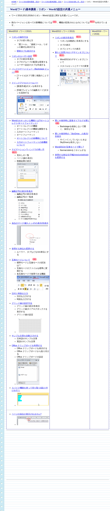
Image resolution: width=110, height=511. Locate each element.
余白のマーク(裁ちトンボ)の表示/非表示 (30, 223)
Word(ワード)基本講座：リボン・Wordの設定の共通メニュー (45, 9)
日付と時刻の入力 (20, 293)
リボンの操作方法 (20, 37)
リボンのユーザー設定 (22, 56)
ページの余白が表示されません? (26, 414)
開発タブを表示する (26, 51)
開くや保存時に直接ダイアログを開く (72, 120)
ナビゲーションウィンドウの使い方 (28, 149)
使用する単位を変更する (23, 249)
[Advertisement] (51, 455)
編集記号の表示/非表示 (22, 191)
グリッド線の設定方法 (22, 303)
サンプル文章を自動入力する (25, 336)
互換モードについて (21, 260)
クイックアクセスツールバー (25, 83)
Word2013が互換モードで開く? (69, 147)
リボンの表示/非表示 (64, 38)
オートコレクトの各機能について (32, 138)
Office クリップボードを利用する (27, 345)
